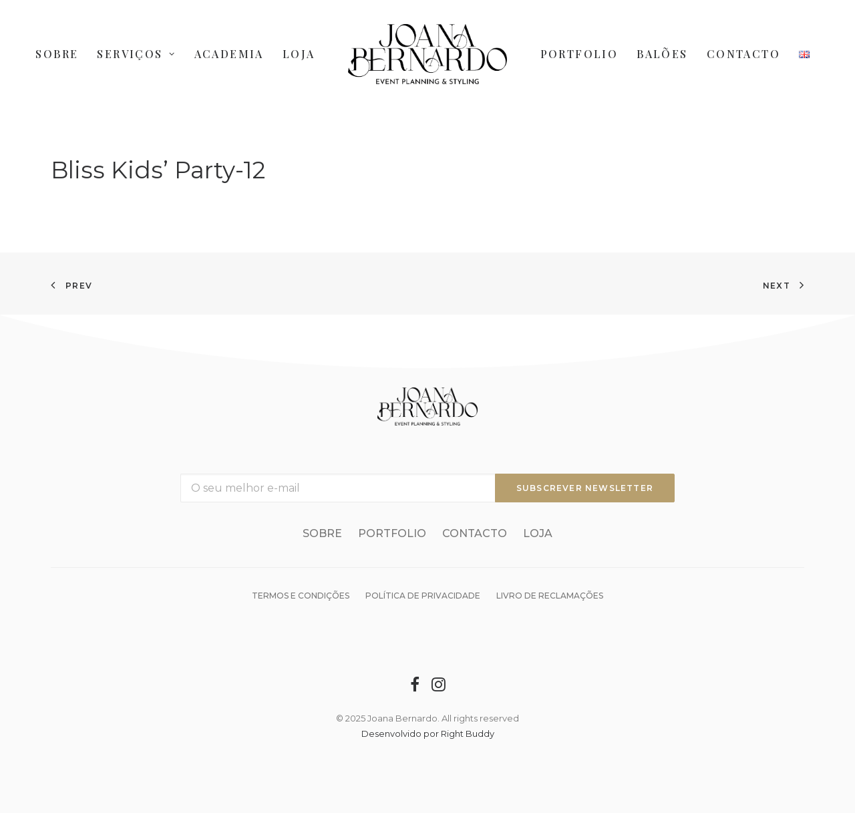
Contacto (743, 54)
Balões (662, 54)
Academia (229, 54)
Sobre (56, 54)
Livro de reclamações (549, 596)
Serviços (136, 54)
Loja (299, 54)
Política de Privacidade (422, 596)
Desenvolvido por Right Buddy (427, 733)
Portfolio (579, 54)
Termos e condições (300, 596)
